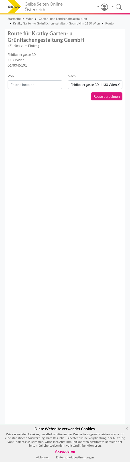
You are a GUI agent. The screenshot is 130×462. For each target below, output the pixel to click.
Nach (72, 76)
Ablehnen (42, 457)
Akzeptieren (65, 451)
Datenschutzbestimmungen (75, 457)
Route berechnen (106, 96)
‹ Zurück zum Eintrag (23, 45)
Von (11, 76)
